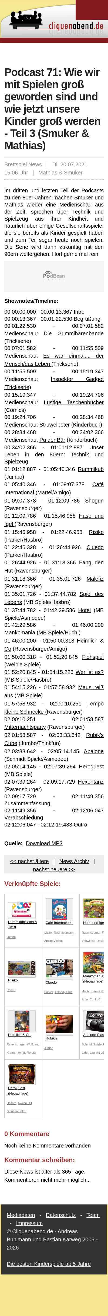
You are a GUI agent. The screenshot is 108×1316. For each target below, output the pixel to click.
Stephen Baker (16, 1111)
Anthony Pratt (64, 992)
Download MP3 (44, 843)
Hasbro (11, 1103)
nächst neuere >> (54, 869)
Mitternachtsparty (25, 727)
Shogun (94, 501)
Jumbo (11, 937)
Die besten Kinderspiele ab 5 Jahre (49, 1264)
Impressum (29, 1223)
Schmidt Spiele (92, 1044)
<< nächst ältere (29, 861)
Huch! (86, 991)
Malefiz (95, 579)
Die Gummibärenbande (74, 333)
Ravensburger (91, 932)
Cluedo (95, 547)
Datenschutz (61, 1215)
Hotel (84, 610)
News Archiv (74, 861)
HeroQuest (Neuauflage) (22, 1079)
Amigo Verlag (53, 940)
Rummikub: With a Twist (22, 915)
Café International (59, 911)
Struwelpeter (55, 425)
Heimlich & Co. (22, 1023)
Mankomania (19, 632)
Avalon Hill (25, 1103)
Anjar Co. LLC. (91, 999)
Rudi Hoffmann (64, 932)
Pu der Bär (52, 440)
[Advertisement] (54, 54)
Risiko (96, 532)
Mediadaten (21, 1215)
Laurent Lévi (98, 1052)
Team (93, 1215)
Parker (11, 990)
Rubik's (59, 1027)
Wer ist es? (90, 672)
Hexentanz (91, 782)
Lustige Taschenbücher (74, 402)
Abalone (94, 751)
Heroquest (91, 767)
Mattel (48, 932)
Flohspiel (93, 657)
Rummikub (91, 469)
